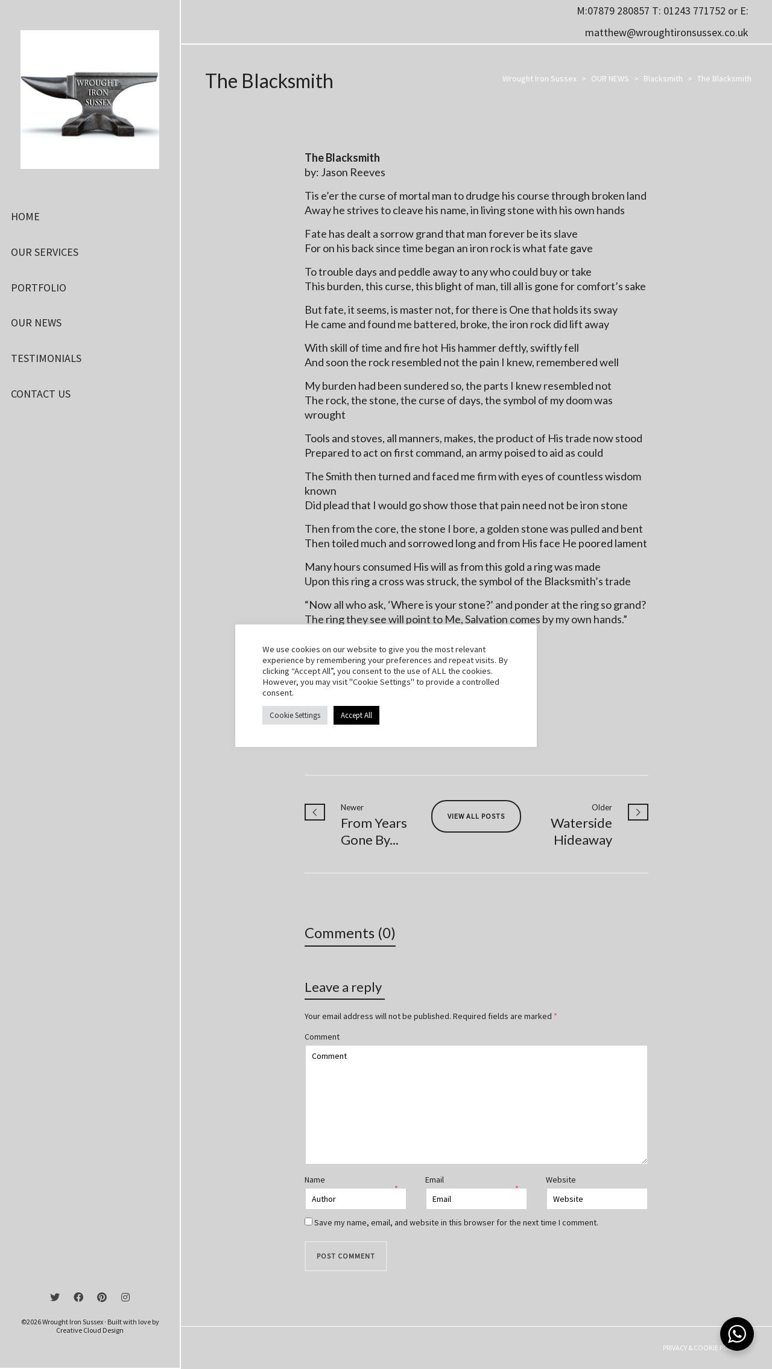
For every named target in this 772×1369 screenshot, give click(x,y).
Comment (322, 1036)
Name (315, 1179)
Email (434, 1179)
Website (561, 1179)
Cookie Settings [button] (295, 715)
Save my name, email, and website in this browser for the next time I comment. (456, 1222)
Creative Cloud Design (90, 1330)
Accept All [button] (356, 715)
